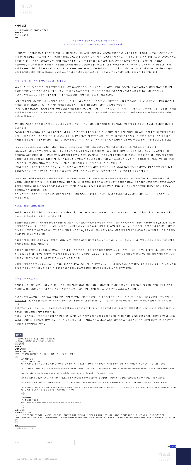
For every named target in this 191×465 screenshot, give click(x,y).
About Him (55, 6)
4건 (17, 35)
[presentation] (95, 437)
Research (109, 6)
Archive (82, 6)
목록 (18, 335)
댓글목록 (19, 344)
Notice (164, 6)
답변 (16, 356)
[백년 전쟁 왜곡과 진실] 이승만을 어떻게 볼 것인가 (39, 339)
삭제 (23, 395)
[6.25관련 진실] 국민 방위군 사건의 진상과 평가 (38, 341)
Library (137, 6)
